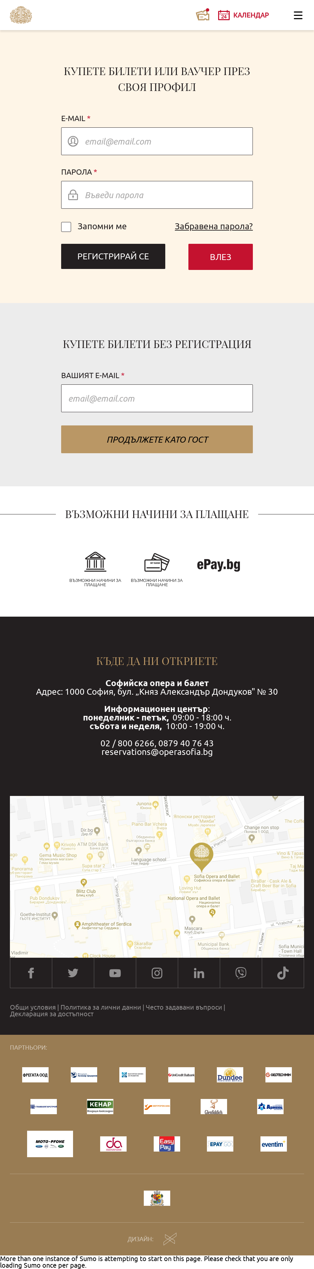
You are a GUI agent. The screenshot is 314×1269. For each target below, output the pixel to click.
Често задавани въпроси (184, 1007)
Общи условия (33, 1007)
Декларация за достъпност (52, 1014)
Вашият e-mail (90, 376)
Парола (76, 172)
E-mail (73, 119)
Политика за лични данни (100, 1007)
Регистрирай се (113, 256)
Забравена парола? (214, 226)
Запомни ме (94, 226)
